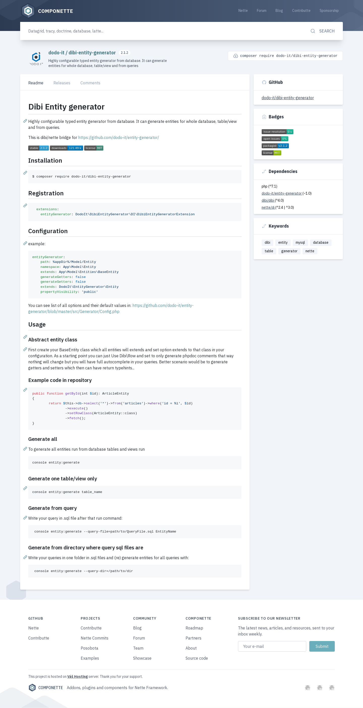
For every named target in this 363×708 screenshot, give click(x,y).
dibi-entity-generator (93, 52)
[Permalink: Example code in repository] (25, 389)
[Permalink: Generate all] (25, 448)
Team (138, 648)
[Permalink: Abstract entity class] (25, 349)
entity (283, 242)
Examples (90, 658)
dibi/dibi (268, 200)
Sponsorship (329, 10)
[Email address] (272, 646)
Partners (193, 638)
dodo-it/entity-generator (282, 193)
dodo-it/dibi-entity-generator (288, 97)
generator (289, 251)
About (191, 648)
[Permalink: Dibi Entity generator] (25, 121)
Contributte (301, 10)
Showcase (142, 658)
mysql (300, 242)
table (269, 251)
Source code (197, 658)
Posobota (89, 648)
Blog (279, 10)
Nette (243, 10)
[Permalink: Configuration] (25, 243)
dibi (267, 242)
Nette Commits (94, 638)
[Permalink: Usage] (25, 336)
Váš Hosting (77, 677)
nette (310, 251)
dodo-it (57, 52)
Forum (261, 10)
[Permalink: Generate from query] (25, 517)
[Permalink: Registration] (25, 205)
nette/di (268, 207)
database (320, 242)
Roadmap (194, 628)
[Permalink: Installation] (25, 172)
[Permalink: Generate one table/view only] (25, 488)
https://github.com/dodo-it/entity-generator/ (118, 137)
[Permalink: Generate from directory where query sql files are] (25, 557)
